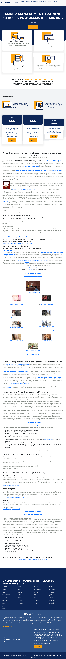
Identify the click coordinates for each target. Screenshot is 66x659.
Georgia (4, 605)
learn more (33, 27)
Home (22, 1)
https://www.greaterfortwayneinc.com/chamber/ (16, 497)
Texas (50, 594)
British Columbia (6, 594)
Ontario (35, 602)
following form (9, 387)
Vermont (51, 597)
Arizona (4, 591)
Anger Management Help (16, 340)
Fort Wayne (13, 243)
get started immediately (32, 166)
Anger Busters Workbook (9, 415)
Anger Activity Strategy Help (46, 317)
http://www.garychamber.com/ (11, 509)
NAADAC (30, 269)
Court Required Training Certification (37, 260)
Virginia (51, 599)
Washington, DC (6, 602)
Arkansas (4, 592)
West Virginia (52, 602)
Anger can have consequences (33, 292)
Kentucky (20, 592)
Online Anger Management (54, 160)
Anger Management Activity (16, 304)
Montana (20, 606)
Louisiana (20, 594)
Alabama (4, 586)
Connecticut (5, 599)
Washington (52, 600)
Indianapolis (6, 243)
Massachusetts (21, 599)
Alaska (3, 588)
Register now (43, 4)
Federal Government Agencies (33, 276)
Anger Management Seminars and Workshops (17, 364)
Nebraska (36, 586)
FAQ (25, 218)
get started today (57, 170)
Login (52, 4)
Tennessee (51, 592)
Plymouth (29, 243)
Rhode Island (52, 588)
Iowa (19, 589)
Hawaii (3, 606)
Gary (23, 243)
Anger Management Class (16, 327)
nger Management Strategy (46, 304)
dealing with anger (22, 260)
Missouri (20, 605)
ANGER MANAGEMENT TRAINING (36, 1)
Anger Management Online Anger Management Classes (31, 170)
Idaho (3, 608)
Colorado (4, 597)
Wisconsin (51, 603)
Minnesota (20, 602)
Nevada (35, 588)
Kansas (19, 591)
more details (10, 250)
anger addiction (48, 439)
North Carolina (37, 595)
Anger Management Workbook (46, 331)
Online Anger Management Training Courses (49, 377)
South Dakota (52, 591)
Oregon (35, 603)
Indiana (19, 588)
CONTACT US (32, 4)
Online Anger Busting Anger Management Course (25, 189)
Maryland (20, 597)
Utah (50, 595)
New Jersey (36, 591)
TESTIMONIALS (52, 1)
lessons (27, 262)
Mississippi (20, 603)
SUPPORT (23, 4)
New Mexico (36, 594)
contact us (9, 450)
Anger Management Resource (33, 350)
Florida (3, 603)
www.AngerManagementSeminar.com (33, 268)
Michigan (20, 600)
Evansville (18, 243)
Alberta (4, 589)
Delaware (4, 600)
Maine (19, 595)
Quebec (51, 586)
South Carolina (52, 589)
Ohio (35, 599)
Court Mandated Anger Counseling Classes (15, 371)
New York (36, 592)
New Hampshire (37, 589)
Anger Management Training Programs (18, 237)
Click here (5, 201)
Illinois (19, 586)
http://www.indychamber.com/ (11, 485)
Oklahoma (36, 600)
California (4, 595)
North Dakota (37, 597)
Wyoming (51, 605)
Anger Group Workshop (46, 340)
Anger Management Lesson (16, 317)
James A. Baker (22, 415)
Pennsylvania (37, 605)
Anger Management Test (33, 354)
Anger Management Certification (46, 326)
